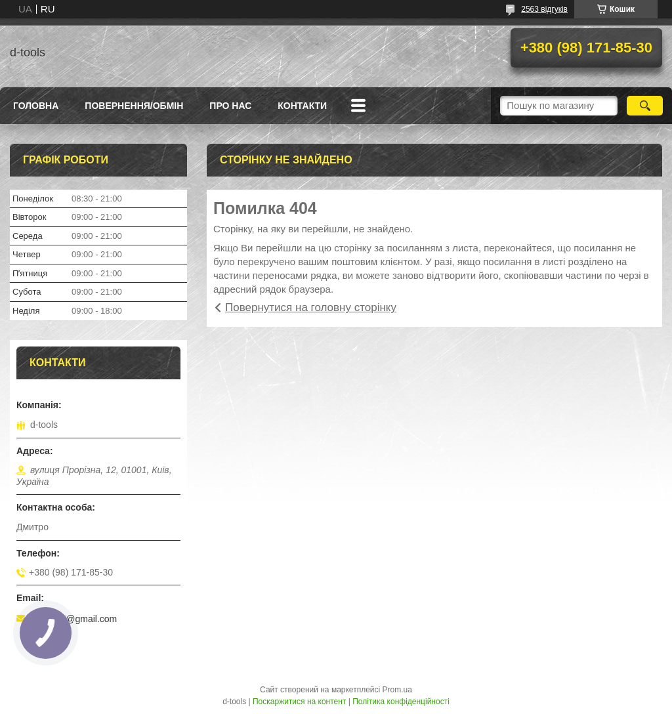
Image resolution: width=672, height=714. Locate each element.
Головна (35, 105)
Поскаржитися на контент (299, 701)
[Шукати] (645, 106)
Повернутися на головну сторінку (310, 307)
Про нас (230, 105)
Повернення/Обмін (134, 105)
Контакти (302, 105)
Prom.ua (397, 689)
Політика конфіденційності (401, 701)
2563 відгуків (544, 9)
